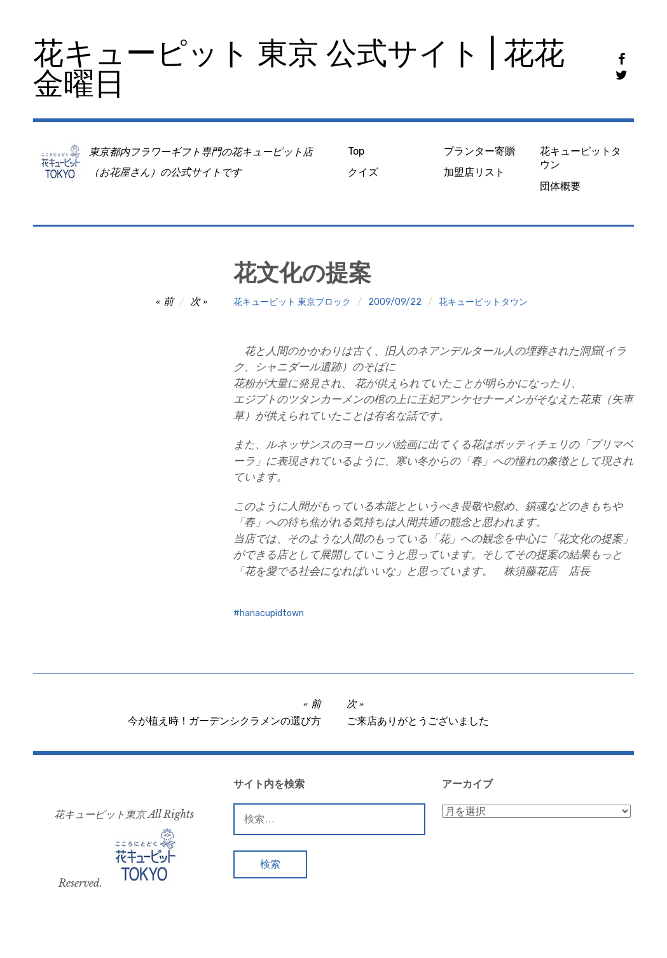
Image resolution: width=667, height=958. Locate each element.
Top (356, 151)
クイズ (363, 172)
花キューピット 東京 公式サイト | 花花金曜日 (299, 68)
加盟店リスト (474, 172)
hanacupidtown (272, 613)
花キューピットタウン (580, 158)
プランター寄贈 (479, 151)
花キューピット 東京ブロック (292, 302)
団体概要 (560, 186)
